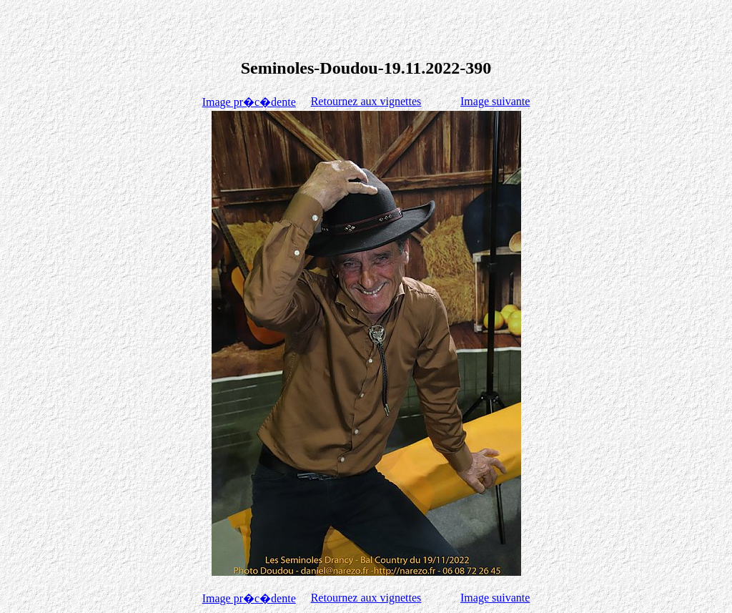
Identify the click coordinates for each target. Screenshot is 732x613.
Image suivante (495, 101)
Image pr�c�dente (249, 102)
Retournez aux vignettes (366, 101)
